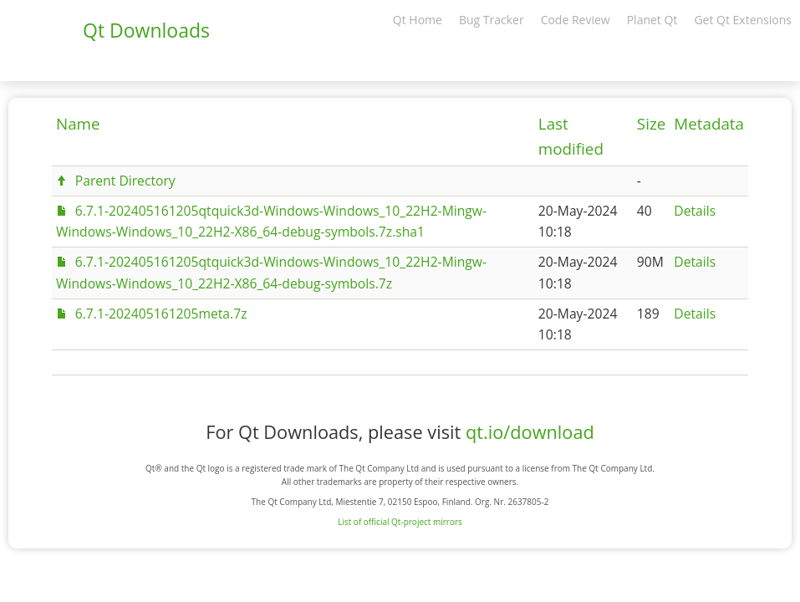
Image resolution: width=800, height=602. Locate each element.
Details (695, 211)
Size (651, 124)
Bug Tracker (491, 20)
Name (78, 124)
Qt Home (417, 20)
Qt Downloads (146, 30)
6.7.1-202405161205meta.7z (161, 313)
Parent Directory (125, 180)
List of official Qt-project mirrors (400, 522)
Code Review (575, 20)
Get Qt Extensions (743, 20)
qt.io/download (530, 432)
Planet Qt (652, 20)
